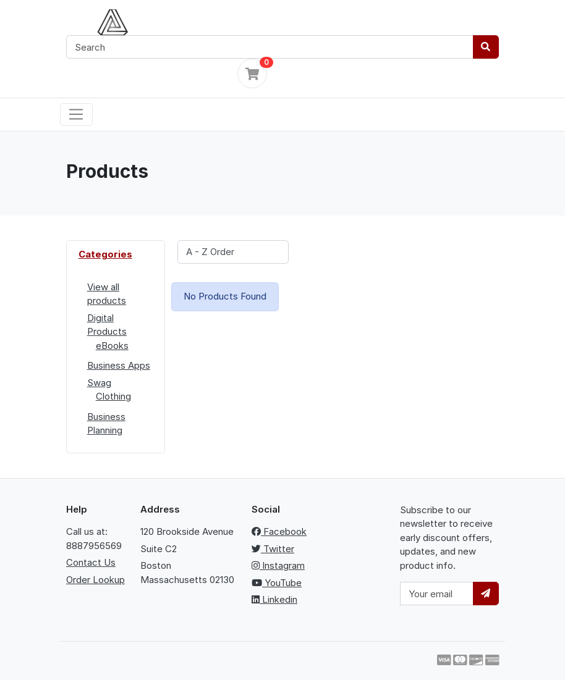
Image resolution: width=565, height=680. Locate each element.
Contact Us (91, 562)
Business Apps (118, 365)
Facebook (279, 531)
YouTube (277, 583)
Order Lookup (95, 580)
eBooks (112, 345)
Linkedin (274, 599)
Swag (99, 382)
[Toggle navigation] (76, 115)
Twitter (273, 549)
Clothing (113, 396)
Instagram (278, 565)
